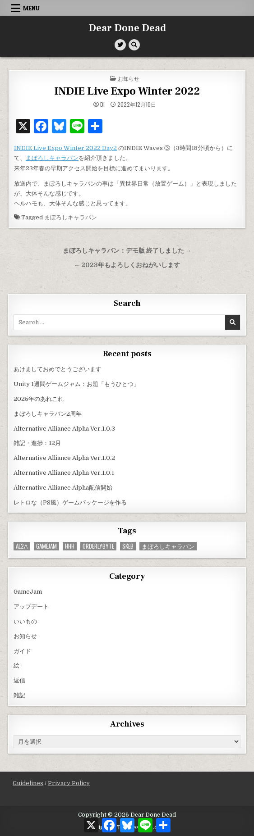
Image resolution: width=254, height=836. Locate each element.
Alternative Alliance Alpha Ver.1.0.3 (64, 428)
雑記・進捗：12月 (37, 443)
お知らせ (128, 78)
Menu (31, 8)
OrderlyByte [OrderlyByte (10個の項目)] (98, 546)
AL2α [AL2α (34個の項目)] (22, 546)
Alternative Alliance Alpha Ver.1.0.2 (64, 457)
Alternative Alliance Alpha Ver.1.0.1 (64, 472)
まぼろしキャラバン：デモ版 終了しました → (127, 250)
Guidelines (28, 783)
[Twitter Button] (120, 44)
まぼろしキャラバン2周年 (48, 413)
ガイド (22, 651)
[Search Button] (134, 44)
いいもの (25, 621)
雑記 (19, 695)
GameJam (28, 591)
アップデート (31, 606)
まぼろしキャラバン (52, 157)
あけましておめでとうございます (58, 369)
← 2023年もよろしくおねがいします (127, 265)
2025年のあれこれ (39, 398)
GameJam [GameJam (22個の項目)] (46, 546)
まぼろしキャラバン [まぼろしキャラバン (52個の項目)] (168, 546)
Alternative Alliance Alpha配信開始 (63, 487)
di (102, 104)
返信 (19, 680)
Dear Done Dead (127, 28)
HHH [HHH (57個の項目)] (69, 546)
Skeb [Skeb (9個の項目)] (128, 546)
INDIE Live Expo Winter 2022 (127, 91)
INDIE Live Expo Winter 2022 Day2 (65, 148)
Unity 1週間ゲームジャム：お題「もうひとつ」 (76, 384)
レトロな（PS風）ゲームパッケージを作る (70, 502)
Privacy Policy (69, 783)
